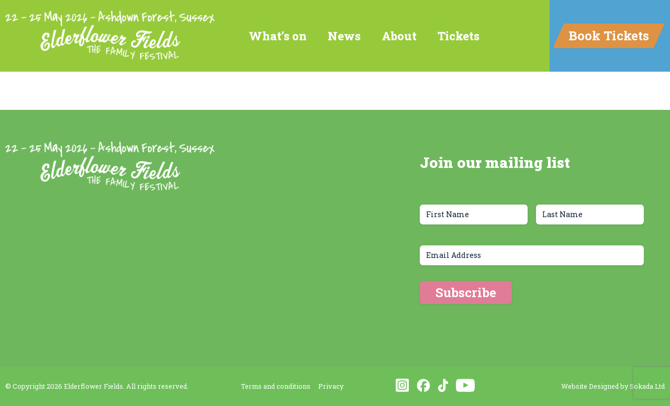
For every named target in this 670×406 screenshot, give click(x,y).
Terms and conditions (275, 386)
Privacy (330, 386)
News (344, 35)
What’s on (278, 35)
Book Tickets (608, 35)
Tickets (458, 35)
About (399, 35)
